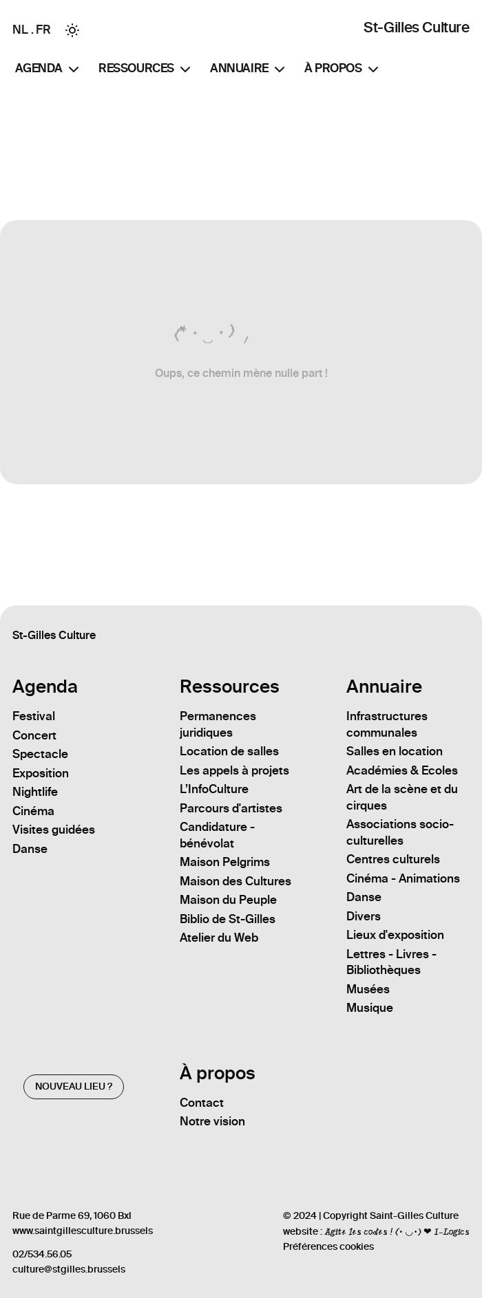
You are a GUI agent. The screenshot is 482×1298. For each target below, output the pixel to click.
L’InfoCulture (214, 789)
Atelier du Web (219, 937)
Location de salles (229, 751)
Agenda (48, 69)
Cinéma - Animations (403, 878)
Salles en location (394, 751)
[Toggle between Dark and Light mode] (72, 30)
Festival (33, 716)
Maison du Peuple (228, 900)
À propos (342, 69)
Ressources (145, 69)
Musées (368, 989)
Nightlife (35, 792)
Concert (34, 735)
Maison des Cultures (235, 881)
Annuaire (249, 69)
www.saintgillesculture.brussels (82, 1231)
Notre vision (212, 1121)
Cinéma (33, 811)
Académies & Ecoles (402, 770)
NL (20, 29)
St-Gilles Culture (416, 27)
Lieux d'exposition (395, 935)
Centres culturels (393, 859)
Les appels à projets (234, 770)
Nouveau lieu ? (73, 1086)
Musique (369, 1008)
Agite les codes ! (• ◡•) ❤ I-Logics (396, 1231)
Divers (363, 916)
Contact (202, 1103)
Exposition (40, 773)
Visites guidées (53, 829)
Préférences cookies (328, 1247)
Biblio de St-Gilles (227, 919)
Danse (30, 849)
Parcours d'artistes (231, 808)
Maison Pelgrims (225, 862)
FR (43, 29)
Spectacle (40, 754)
